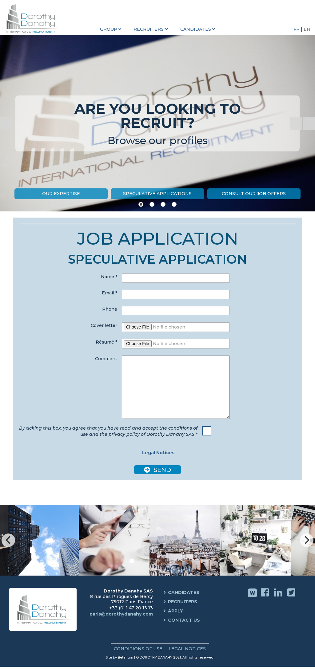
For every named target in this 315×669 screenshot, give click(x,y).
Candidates (183, 592)
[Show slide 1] (140, 204)
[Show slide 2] (152, 204)
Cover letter (104, 325)
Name (109, 276)
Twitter (292, 596)
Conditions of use (138, 648)
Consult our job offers (254, 193)
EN (307, 29)
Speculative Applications (157, 193)
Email (109, 293)
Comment (106, 358)
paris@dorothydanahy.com (121, 614)
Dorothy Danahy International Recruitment (34, 18)
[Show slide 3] (163, 204)
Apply (175, 611)
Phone (109, 309)
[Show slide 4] (174, 204)
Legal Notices (157, 452)
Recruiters (182, 601)
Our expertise (61, 193)
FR (297, 29)
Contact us (184, 620)
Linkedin (279, 596)
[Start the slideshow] (296, 123)
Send (161, 470)
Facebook (265, 596)
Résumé (106, 342)
